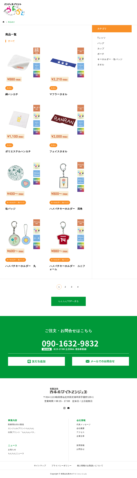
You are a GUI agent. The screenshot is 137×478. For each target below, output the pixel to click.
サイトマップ (40, 466)
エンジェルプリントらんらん (21, 428)
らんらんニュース (16, 453)
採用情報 (81, 445)
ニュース (12, 445)
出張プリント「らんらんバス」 (22, 432)
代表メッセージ (84, 424)
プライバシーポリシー (62, 466)
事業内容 (12, 420)
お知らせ (12, 449)
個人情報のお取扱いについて (90, 466)
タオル (100, 64)
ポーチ (100, 54)
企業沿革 (81, 436)
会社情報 (81, 420)
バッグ (100, 43)
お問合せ (81, 449)
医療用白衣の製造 (16, 424)
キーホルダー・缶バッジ (109, 59)
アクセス (81, 432)
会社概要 (81, 428)
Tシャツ (101, 38)
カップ (100, 48)
